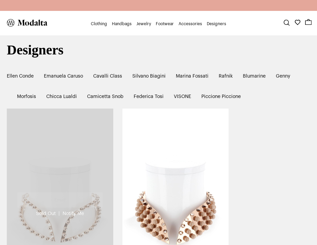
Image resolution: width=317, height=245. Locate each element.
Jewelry (143, 24)
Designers (216, 24)
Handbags (122, 24)
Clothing (99, 24)
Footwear (165, 24)
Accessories (190, 24)
